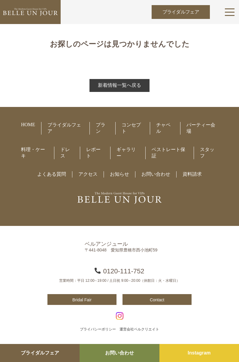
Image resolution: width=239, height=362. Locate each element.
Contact (157, 299)
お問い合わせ (119, 352)
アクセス (88, 174)
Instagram (199, 352)
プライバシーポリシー (98, 329)
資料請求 (192, 174)
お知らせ (119, 174)
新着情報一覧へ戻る (119, 85)
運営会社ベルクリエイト (139, 329)
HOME (28, 124)
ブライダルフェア (180, 11)
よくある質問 (51, 174)
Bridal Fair (82, 299)
